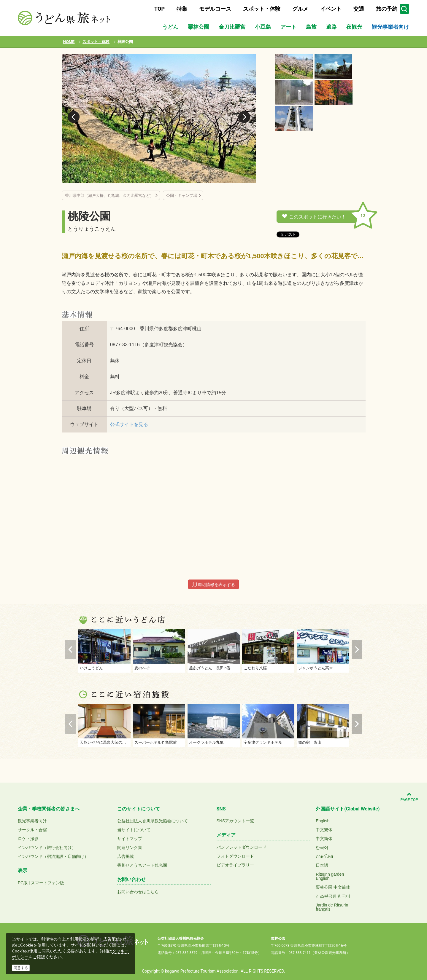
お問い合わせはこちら (138, 891)
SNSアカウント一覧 (235, 820)
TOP (159, 9)
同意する (21, 968)
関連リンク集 (129, 847)
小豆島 (263, 27)
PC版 (23, 882)
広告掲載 (125, 856)
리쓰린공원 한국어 (333, 896)
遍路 (331, 27)
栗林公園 (198, 27)
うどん (170, 27)
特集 (182, 9)
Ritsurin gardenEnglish (330, 876)
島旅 (311, 27)
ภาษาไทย (324, 856)
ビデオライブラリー (235, 865)
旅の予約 (386, 9)
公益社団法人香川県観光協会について (152, 820)
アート (288, 27)
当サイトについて (133, 829)
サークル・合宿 (32, 829)
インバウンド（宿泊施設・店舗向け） (53, 856)
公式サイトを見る (129, 424)
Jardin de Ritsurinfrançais (332, 907)
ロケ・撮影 (28, 838)
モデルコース (215, 9)
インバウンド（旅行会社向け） (47, 847)
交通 (358, 9)
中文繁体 (324, 829)
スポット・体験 (261, 9)
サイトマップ (129, 838)
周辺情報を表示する (213, 584)
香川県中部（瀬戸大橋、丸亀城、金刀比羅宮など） (109, 195)
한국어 (322, 847)
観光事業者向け (390, 27)
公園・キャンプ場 (181, 195)
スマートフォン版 (47, 882)
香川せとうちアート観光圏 (142, 865)
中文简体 (324, 838)
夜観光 (354, 27)
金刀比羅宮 (232, 27)
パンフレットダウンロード (241, 847)
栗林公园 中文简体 (333, 887)
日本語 (322, 865)
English (322, 820)
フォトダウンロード (235, 856)
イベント (331, 9)
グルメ (300, 9)
